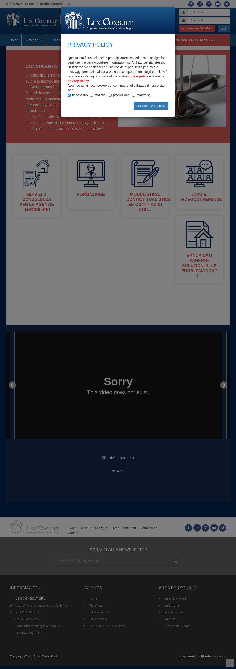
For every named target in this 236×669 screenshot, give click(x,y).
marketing (143, 95)
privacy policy (78, 81)
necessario (80, 95)
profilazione (121, 95)
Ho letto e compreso (151, 106)
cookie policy (138, 76)
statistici (100, 95)
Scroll (230, 663)
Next (223, 388)
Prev (12, 388)
